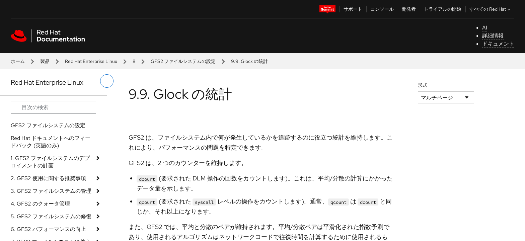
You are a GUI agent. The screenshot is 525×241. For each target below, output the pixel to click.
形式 (422, 85)
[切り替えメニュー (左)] (107, 81)
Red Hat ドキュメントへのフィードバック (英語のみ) (50, 142)
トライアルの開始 (442, 9)
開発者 (409, 9)
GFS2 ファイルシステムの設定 (183, 61)
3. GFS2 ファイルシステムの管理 (51, 190)
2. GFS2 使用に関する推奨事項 (48, 178)
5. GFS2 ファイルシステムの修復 (51, 216)
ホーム (18, 61)
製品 (45, 61)
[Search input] (53, 107)
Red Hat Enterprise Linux (91, 61)
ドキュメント (498, 43)
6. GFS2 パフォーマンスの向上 (48, 229)
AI (484, 27)
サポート (353, 9)
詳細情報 (493, 35)
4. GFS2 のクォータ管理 (40, 203)
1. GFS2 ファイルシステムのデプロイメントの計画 (50, 162)
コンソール (382, 9)
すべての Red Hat (490, 9)
